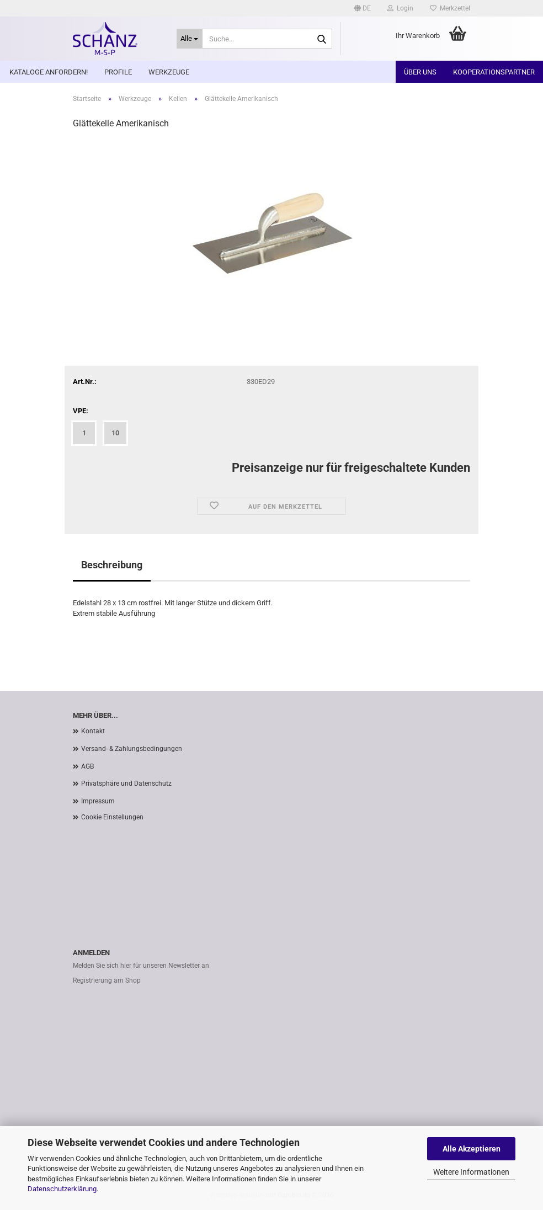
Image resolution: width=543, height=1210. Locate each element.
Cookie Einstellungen (112, 817)
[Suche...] (190, 39)
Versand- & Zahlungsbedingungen (131, 749)
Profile (118, 72)
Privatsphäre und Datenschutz (126, 783)
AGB (87, 766)
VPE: (80, 411)
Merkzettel (450, 8)
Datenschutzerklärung (62, 1189)
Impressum (98, 801)
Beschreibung (111, 565)
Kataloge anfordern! (48, 72)
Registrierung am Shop (107, 980)
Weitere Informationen (471, 1172)
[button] (362, 8)
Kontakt (93, 731)
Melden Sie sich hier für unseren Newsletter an (141, 965)
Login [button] (400, 8)
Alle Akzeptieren (472, 1148)
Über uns (420, 72)
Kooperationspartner (494, 72)
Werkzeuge (168, 72)
